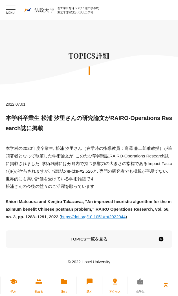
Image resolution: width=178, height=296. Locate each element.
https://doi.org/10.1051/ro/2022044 (93, 216)
